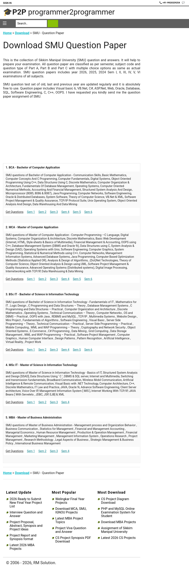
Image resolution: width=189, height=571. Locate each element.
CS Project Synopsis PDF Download (73, 539)
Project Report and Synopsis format (23, 537)
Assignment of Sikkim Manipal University (116, 530)
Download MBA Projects (118, 522)
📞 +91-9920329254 (170, 2)
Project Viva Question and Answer (70, 530)
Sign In (7, 3)
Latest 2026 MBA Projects (22, 547)
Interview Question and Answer (26, 514)
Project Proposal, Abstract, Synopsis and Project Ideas (26, 525)
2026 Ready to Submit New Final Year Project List (26, 502)
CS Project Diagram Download (115, 501)
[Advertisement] (71, 127)
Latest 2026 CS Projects (118, 538)
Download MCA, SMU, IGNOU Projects (71, 510)
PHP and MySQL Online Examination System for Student (118, 512)
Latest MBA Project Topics (69, 520)
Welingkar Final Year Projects (69, 501)
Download (22, 33)
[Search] (31, 23)
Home (7, 33)
